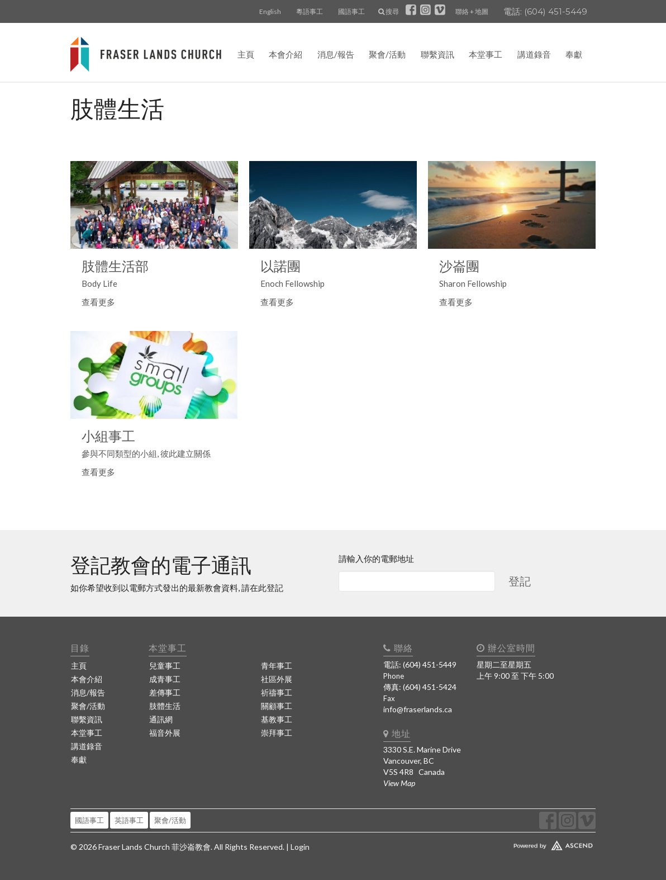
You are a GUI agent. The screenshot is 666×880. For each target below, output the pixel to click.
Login (300, 846)
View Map (399, 783)
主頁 (245, 54)
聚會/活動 (387, 54)
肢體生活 (164, 706)
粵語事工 (309, 11)
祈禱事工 (276, 692)
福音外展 (164, 732)
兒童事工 (164, 665)
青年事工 (276, 665)
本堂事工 (485, 54)
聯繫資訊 (437, 54)
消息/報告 (335, 54)
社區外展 (276, 679)
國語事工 (351, 11)
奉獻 (573, 54)
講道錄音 (534, 54)
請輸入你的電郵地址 (376, 558)
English (270, 11)
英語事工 (129, 820)
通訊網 (161, 719)
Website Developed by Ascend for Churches (534, 843)
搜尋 (388, 11)
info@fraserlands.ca (417, 709)
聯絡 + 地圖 (471, 11)
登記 (519, 581)
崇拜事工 (276, 732)
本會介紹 (285, 54)
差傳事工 (164, 692)
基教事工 (276, 719)
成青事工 (164, 679)
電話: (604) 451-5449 (545, 11)
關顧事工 (276, 706)
